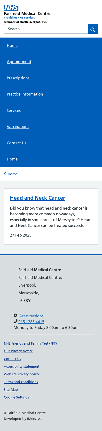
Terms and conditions (21, 382)
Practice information (25, 94)
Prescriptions (18, 78)
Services (14, 110)
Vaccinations (18, 126)
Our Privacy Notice (18, 351)
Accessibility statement (21, 366)
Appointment (19, 61)
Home (12, 45)
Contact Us (16, 143)
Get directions (30, 316)
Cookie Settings (16, 397)
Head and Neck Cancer (37, 197)
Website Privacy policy (21, 374)
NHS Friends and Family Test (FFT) (30, 343)
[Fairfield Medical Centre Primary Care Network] (27, 14)
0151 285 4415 (31, 321)
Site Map (11, 389)
